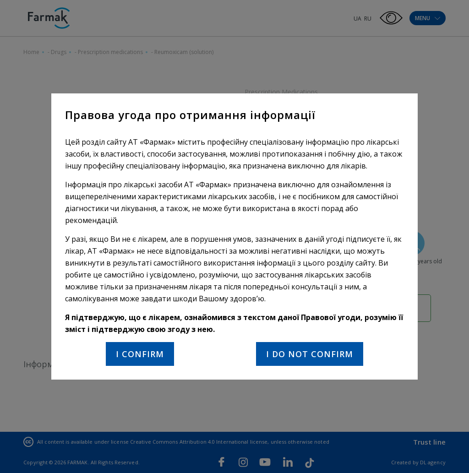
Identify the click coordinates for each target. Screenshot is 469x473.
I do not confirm (309, 353)
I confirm (140, 353)
